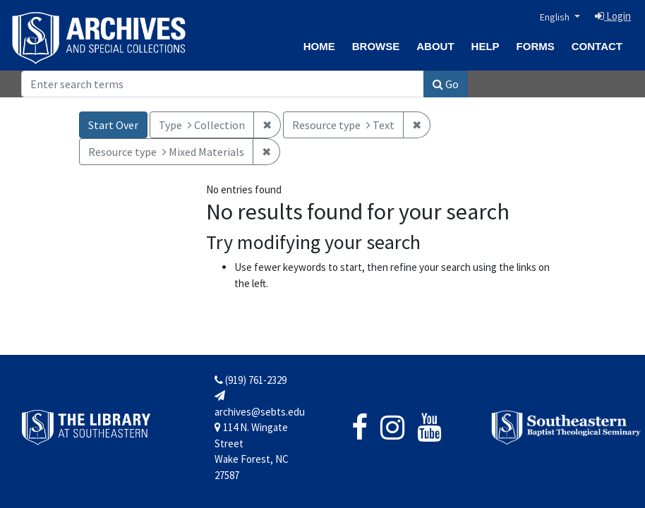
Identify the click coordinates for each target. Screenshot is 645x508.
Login (613, 16)
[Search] (222, 84)
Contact (597, 46)
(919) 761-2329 (251, 380)
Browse (376, 46)
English (556, 17)
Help (485, 46)
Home (319, 46)
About (435, 46)
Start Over (113, 125)
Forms (536, 46)
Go (446, 84)
